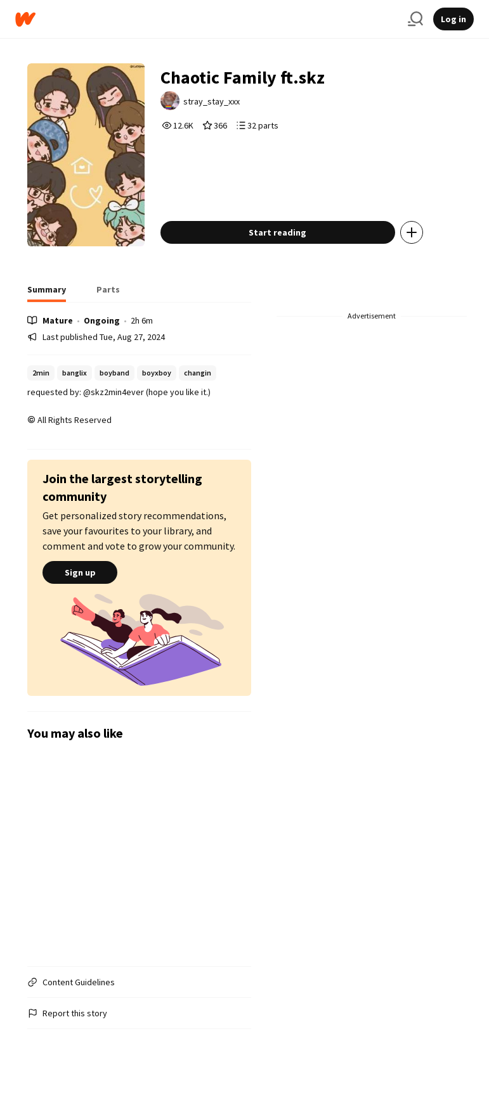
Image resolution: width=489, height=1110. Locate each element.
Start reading (277, 232)
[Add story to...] (411, 232)
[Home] (206, 19)
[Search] (415, 19)
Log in (453, 19)
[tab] (46, 293)
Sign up (79, 572)
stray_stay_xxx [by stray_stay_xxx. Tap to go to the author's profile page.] (211, 101)
